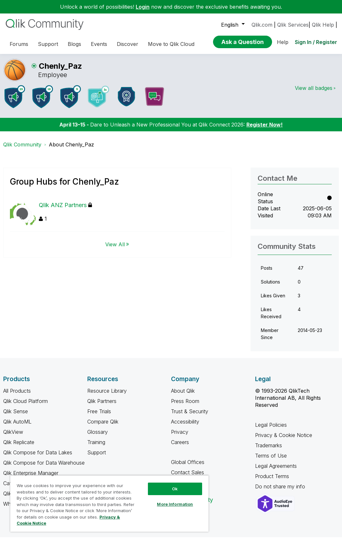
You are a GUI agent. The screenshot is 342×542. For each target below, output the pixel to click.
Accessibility (185, 426)
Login (143, 7)
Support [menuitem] (48, 44)
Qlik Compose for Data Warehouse (44, 467)
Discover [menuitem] (127, 44)
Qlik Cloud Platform (25, 406)
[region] (109, 503)
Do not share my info (281, 491)
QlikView (13, 436)
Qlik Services (293, 25)
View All (115, 249)
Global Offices (187, 467)
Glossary (97, 436)
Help (282, 42)
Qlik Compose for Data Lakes (37, 457)
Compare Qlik (102, 426)
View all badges (313, 93)
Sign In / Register (316, 42)
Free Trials (99, 416)
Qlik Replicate (18, 447)
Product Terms (272, 481)
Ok (175, 488)
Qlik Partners (101, 406)
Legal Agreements (276, 471)
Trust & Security (189, 416)
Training (96, 447)
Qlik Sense (15, 416)
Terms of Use (271, 460)
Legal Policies (271, 429)
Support (96, 457)
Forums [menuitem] (19, 44)
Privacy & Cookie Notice (283, 440)
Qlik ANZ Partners (65, 209)
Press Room (185, 406)
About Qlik (183, 395)
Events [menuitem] (99, 44)
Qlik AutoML (17, 426)
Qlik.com (262, 25)
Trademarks (268, 450)
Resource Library (107, 395)
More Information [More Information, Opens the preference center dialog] (175, 504)
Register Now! (264, 129)
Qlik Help (323, 25)
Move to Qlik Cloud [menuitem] (171, 44)
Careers (180, 447)
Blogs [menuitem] (74, 44)
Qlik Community (22, 149)
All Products (17, 395)
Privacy (179, 436)
